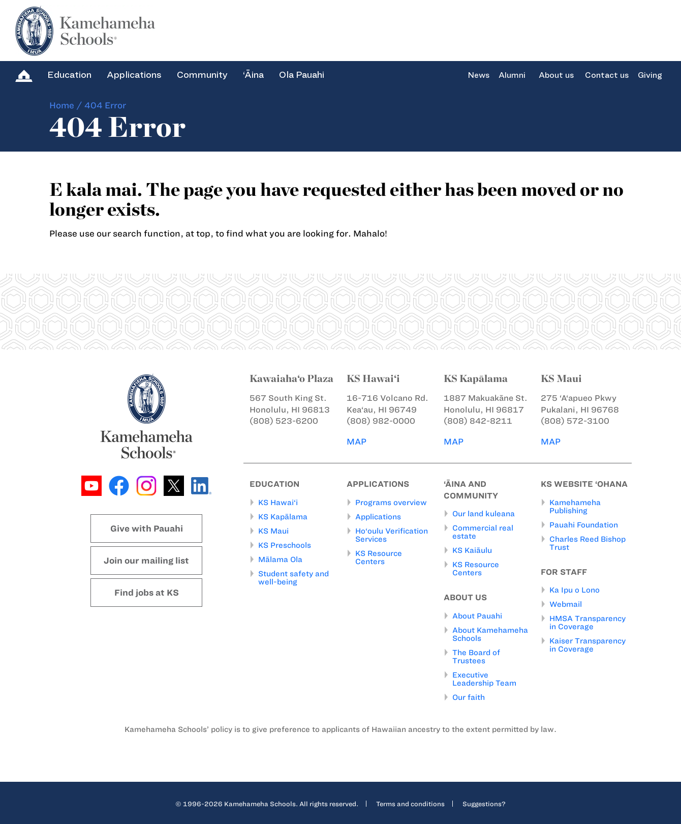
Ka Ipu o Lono (574, 590)
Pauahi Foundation (583, 524)
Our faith (468, 697)
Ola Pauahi (301, 75)
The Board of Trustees (476, 656)
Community (202, 75)
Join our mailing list (146, 560)
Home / (65, 105)
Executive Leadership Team (484, 678)
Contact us (607, 75)
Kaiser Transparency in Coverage (587, 645)
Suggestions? (484, 803)
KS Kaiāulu (472, 550)
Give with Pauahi (146, 528)
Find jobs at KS (146, 592)
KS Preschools (284, 545)
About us (556, 75)
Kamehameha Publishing (575, 506)
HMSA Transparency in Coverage (587, 622)
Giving (650, 75)
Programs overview (391, 502)
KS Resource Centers (378, 557)
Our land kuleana (483, 514)
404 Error (105, 105)
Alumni (512, 75)
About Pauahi (477, 615)
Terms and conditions (410, 803)
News (478, 75)
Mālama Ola (280, 559)
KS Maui (273, 530)
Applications (134, 75)
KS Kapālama (282, 516)
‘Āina (253, 75)
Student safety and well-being (293, 577)
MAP (357, 441)
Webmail (565, 604)
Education (69, 75)
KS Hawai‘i (278, 502)
